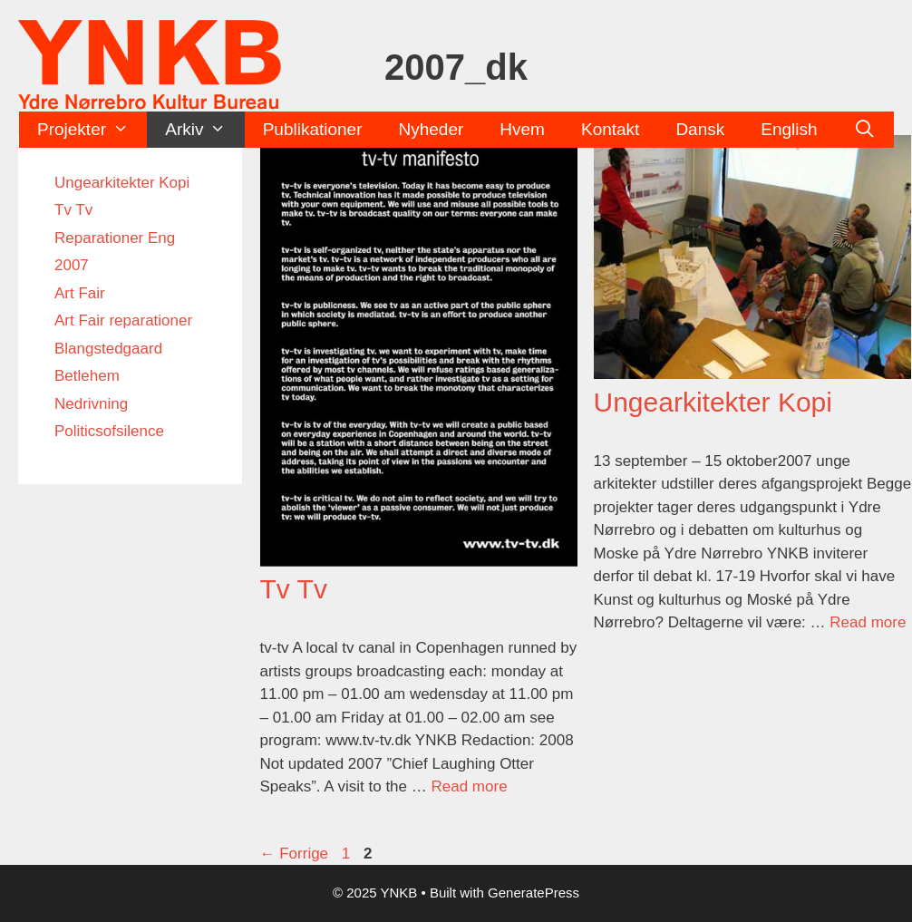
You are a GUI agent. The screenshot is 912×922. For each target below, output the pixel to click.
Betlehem (87, 375)
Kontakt (610, 129)
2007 (71, 265)
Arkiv (204, 130)
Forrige (294, 853)
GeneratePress (533, 892)
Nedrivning (91, 403)
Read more (469, 786)
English (789, 129)
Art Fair (79, 293)
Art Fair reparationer (123, 320)
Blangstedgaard (108, 348)
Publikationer (313, 129)
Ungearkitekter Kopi (713, 402)
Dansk (699, 129)
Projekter (92, 130)
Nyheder (431, 129)
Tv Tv (293, 589)
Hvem (522, 129)
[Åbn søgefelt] (865, 130)
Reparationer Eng (114, 238)
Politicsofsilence (109, 431)
